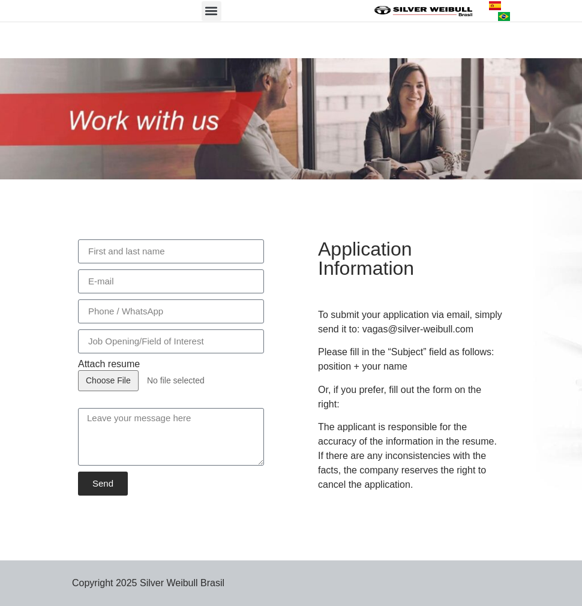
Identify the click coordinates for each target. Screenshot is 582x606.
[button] (211, 11)
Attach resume (109, 364)
